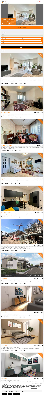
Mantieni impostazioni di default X (37, 383)
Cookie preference (34, 388)
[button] (2, 15)
